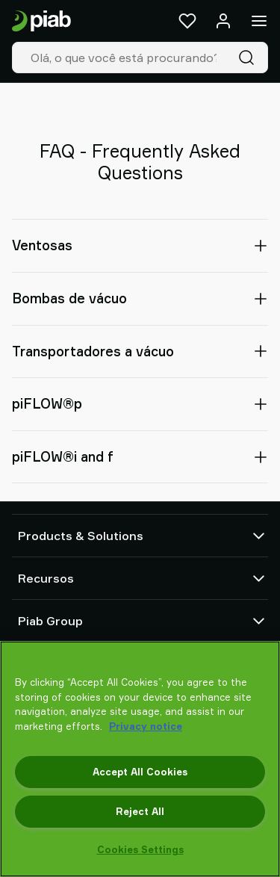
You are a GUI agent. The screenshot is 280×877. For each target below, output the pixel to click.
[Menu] (259, 21)
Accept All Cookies (140, 772)
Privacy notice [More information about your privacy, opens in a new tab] (145, 726)
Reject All (140, 811)
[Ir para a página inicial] (41, 21)
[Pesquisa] (249, 57)
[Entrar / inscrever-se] (223, 21)
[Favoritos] (187, 21)
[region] (140, 759)
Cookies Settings (140, 849)
